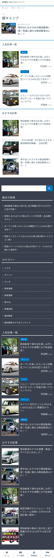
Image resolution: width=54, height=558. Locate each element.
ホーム (6, 554)
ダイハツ (8, 275)
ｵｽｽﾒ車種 (20, 554)
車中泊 (7, 302)
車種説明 (8, 309)
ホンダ (7, 282)
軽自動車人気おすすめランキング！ (13, 2)
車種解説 (33, 554)
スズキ (7, 268)
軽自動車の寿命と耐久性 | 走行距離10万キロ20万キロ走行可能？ (27, 208)
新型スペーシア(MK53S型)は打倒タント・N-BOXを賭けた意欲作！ (28, 248)
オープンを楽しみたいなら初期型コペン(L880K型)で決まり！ (28, 228)
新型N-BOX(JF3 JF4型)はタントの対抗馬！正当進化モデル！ (27, 218)
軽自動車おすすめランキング (17, 322)
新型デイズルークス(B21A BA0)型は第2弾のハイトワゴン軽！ (28, 238)
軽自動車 (8, 316)
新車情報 (8, 288)
